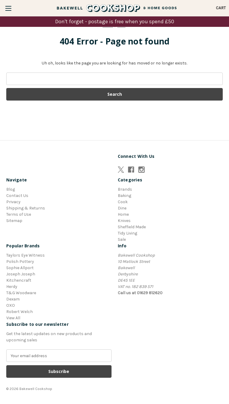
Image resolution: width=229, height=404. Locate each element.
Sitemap (14, 220)
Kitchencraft (18, 280)
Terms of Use (18, 214)
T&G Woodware (21, 292)
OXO (10, 305)
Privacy (13, 201)
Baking (124, 195)
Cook (123, 201)
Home (123, 214)
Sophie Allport (20, 267)
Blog (10, 189)
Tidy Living (127, 233)
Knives (124, 220)
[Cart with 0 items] (221, 8)
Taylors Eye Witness (25, 255)
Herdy (11, 286)
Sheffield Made (132, 226)
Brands (125, 189)
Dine (122, 208)
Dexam (13, 299)
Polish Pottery (20, 261)
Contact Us (17, 195)
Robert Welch (19, 311)
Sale (122, 239)
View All (13, 317)
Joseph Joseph (20, 274)
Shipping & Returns (25, 208)
